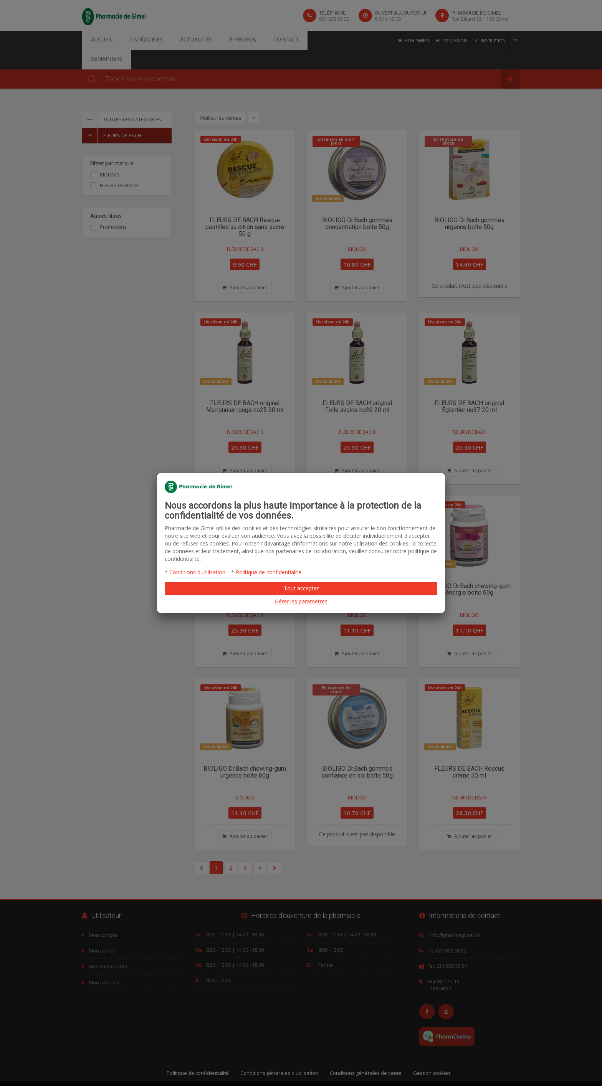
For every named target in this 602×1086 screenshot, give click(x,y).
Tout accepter (301, 588)
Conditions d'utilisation (197, 572)
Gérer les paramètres (301, 601)
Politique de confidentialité (268, 572)
